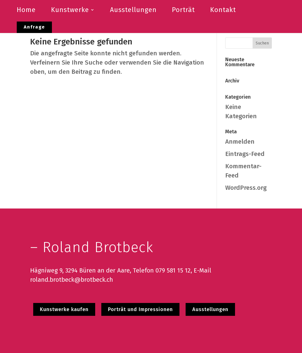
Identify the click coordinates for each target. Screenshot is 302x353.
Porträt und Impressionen (140, 309)
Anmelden (240, 141)
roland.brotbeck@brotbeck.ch (71, 279)
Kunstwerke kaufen (64, 309)
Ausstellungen (210, 309)
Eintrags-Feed (245, 154)
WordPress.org (246, 187)
